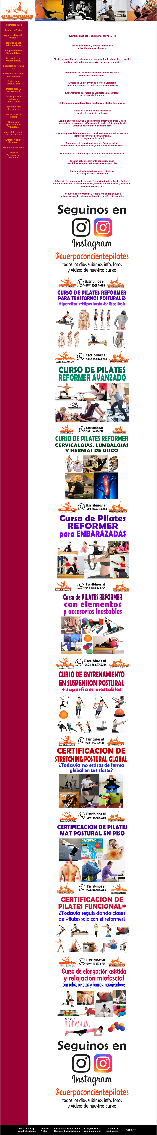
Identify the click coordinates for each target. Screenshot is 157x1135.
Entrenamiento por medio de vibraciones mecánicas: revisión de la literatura (92, 94)
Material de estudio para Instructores (13, 133)
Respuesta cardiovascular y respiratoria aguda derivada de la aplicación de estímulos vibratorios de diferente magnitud (92, 195)
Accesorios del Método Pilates (13, 59)
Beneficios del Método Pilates (13, 44)
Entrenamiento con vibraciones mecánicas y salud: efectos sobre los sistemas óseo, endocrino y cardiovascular (92, 144)
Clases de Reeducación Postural (13, 155)
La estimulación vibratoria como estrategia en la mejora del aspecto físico (92, 172)
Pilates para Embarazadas (13, 82)
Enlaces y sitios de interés (13, 141)
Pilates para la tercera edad (13, 90)
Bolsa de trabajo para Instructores (27, 1129)
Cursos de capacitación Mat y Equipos (13, 124)
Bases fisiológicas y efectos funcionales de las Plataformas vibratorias (92, 47)
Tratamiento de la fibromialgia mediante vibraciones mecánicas (92, 153)
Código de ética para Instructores (92, 1129)
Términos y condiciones (112, 1129)
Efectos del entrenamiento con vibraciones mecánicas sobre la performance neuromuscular (92, 162)
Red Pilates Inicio (13, 25)
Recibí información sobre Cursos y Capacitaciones (67, 1129)
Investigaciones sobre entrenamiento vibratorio (92, 36)
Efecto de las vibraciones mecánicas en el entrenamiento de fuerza (92, 111)
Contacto (131, 1130)
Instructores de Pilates (13, 115)
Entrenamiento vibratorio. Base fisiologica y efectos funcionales (92, 103)
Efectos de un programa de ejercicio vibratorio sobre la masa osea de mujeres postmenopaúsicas (92, 84)
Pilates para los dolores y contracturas (13, 99)
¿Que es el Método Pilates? (13, 36)
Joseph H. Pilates (13, 30)
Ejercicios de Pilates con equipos (13, 74)
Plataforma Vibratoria (13, 147)
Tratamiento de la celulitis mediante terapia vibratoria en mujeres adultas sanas (92, 73)
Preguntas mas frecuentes (13, 107)
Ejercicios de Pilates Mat (13, 67)
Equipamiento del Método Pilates (14, 51)
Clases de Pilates (44, 1129)
